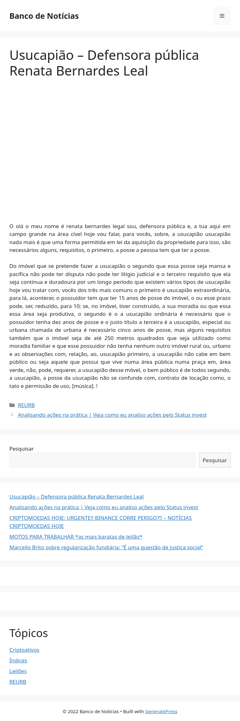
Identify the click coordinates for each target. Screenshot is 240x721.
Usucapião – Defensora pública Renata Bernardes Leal (76, 496)
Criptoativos (24, 649)
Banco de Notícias (44, 15)
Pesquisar (21, 448)
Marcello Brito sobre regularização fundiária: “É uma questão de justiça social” (106, 547)
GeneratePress (161, 711)
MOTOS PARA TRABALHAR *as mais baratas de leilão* (75, 536)
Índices (18, 660)
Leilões (18, 671)
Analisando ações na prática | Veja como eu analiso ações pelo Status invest (112, 414)
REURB (26, 405)
